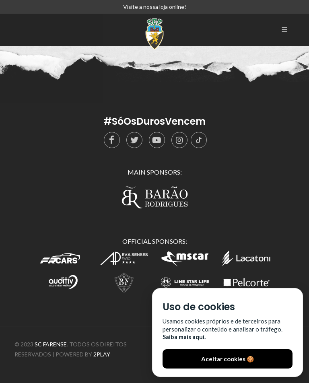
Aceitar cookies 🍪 (227, 358)
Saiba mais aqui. (184, 336)
